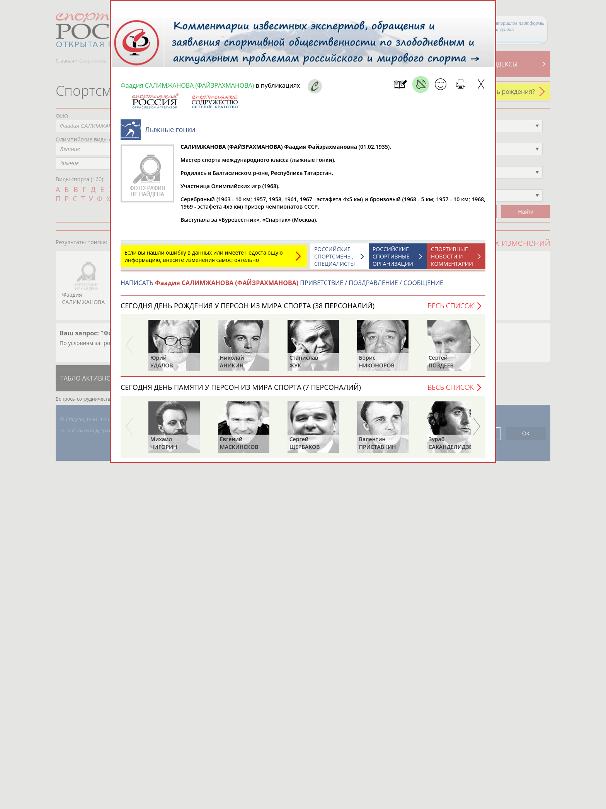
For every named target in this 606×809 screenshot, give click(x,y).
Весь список (450, 309)
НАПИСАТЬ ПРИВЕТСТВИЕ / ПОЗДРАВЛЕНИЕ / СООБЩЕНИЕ (282, 286)
